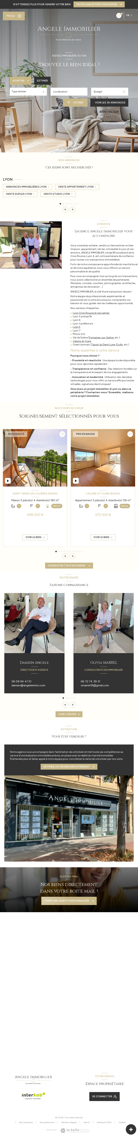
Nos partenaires (47, 1122)
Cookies (122, 1122)
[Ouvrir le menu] (14, 16)
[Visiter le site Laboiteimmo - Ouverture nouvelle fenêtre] (74, 1130)
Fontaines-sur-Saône (101, 337)
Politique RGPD (104, 1122)
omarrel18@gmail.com (95, 685)
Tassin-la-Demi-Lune (103, 344)
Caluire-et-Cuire (82, 341)
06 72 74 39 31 (90, 681)
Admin (87, 1122)
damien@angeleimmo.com (28, 685)
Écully (119, 344)
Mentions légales (69, 1122)
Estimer (42, 80)
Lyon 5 (76, 327)
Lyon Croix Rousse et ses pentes (91, 313)
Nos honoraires (26, 1122)
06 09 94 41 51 (21, 681)
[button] (72, 209)
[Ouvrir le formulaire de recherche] (75, 103)
